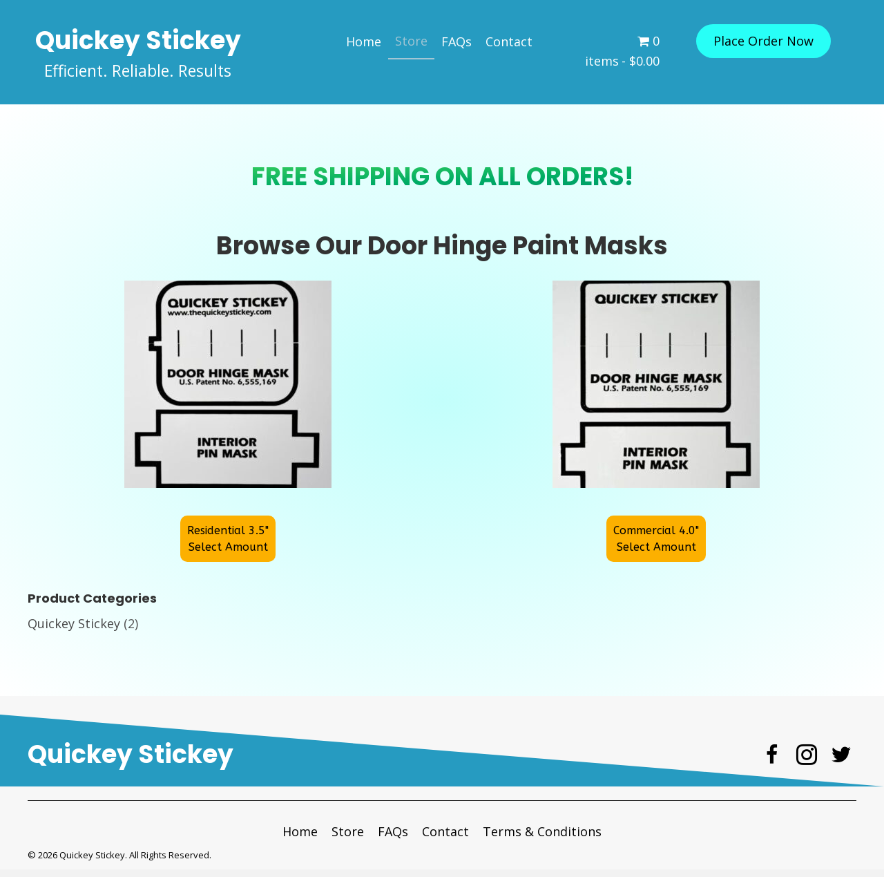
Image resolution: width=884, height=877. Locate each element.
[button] (763, 41)
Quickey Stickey (74, 631)
